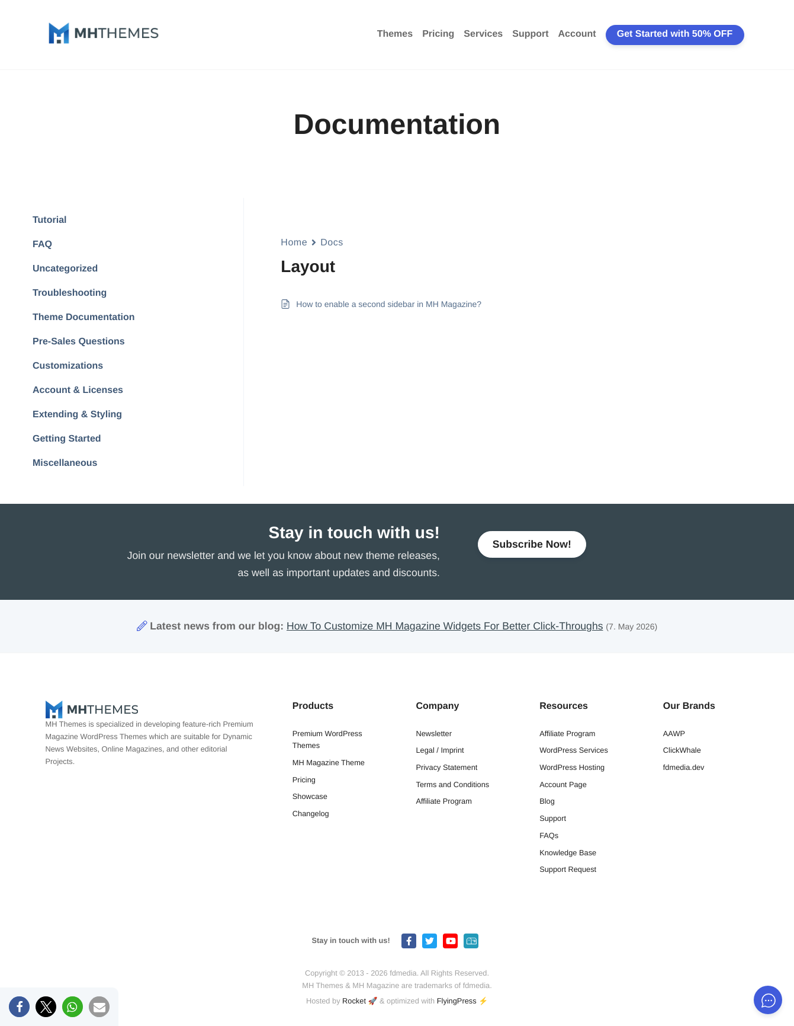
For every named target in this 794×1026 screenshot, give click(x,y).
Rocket (354, 1000)
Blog (547, 801)
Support (530, 34)
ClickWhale (682, 750)
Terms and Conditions (452, 784)
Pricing (438, 34)
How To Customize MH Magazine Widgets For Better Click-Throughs (445, 626)
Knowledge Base (567, 852)
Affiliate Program (443, 801)
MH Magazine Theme (328, 762)
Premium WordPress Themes (327, 739)
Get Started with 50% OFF (675, 34)
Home (294, 243)
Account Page (563, 784)
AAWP (674, 733)
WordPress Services (573, 750)
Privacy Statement (446, 767)
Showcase (309, 796)
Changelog (310, 813)
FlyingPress (457, 1000)
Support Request (567, 869)
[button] (19, 1006)
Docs (331, 243)
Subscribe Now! (532, 549)
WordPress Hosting (572, 767)
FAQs (548, 835)
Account (577, 34)
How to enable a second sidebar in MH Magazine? (388, 304)
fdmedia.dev (684, 767)
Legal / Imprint (440, 750)
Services (483, 34)
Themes (395, 34)
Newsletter (433, 733)
